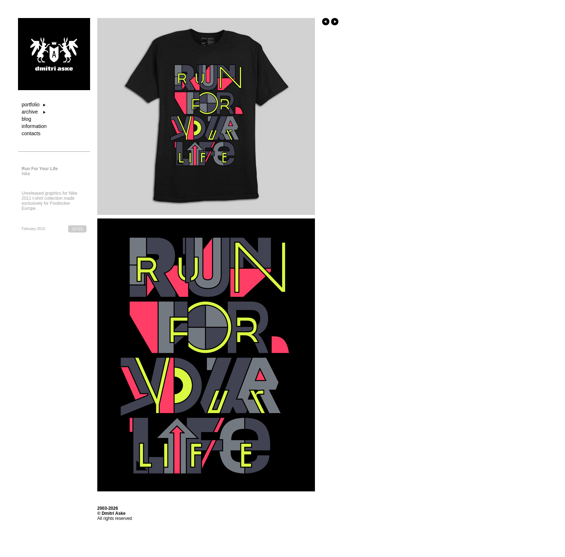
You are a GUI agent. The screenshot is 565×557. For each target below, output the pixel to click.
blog (26, 119)
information (34, 126)
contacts (31, 133)
